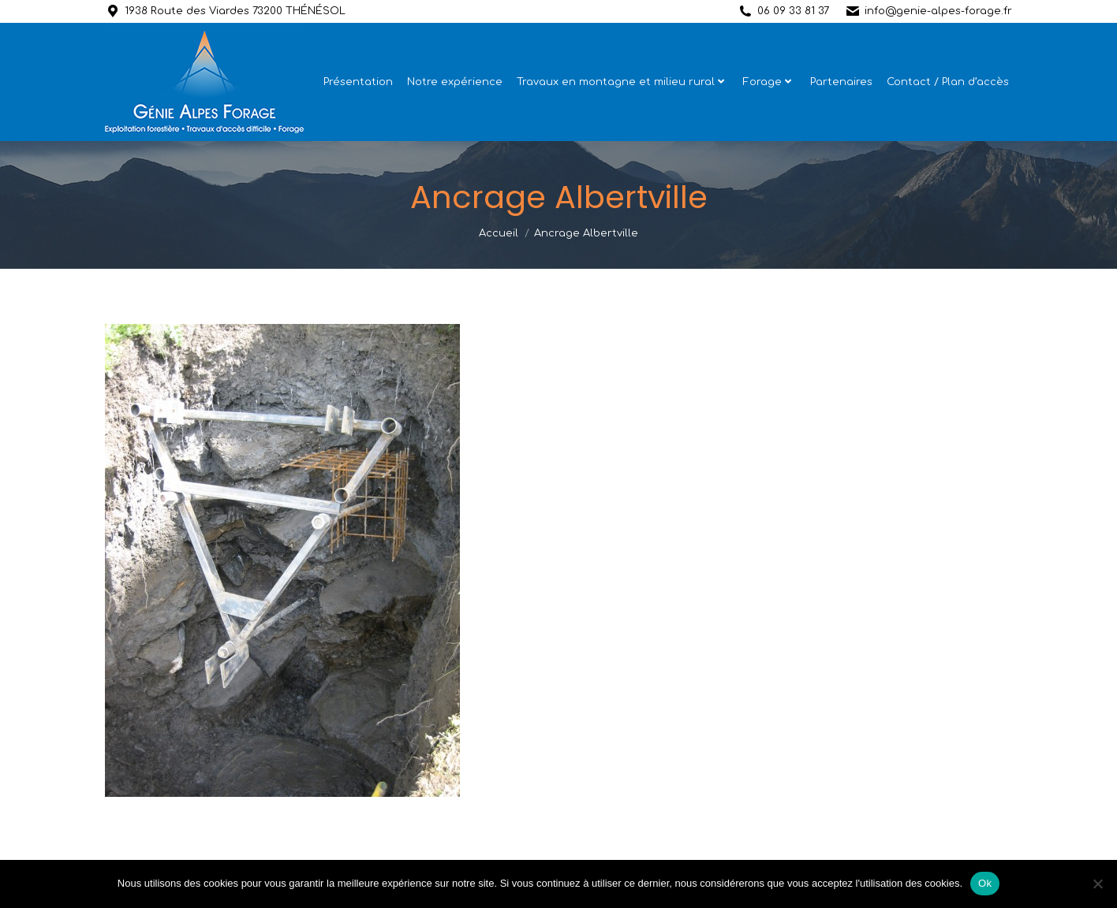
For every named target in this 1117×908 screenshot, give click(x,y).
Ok (985, 883)
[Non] (1097, 883)
